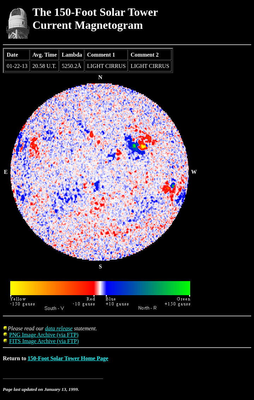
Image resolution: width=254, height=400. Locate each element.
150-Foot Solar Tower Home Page (68, 358)
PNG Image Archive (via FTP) (43, 335)
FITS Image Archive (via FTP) (44, 341)
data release (59, 328)
